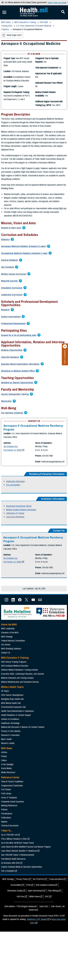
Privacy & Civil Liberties (11, 746)
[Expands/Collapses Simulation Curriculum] (12, 288)
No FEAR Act (38, 894)
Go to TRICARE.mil (9, 850)
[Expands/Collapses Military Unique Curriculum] (14, 274)
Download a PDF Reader (37, 934)
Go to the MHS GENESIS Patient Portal (17, 858)
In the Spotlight (7, 779)
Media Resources (8, 787)
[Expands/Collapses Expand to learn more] (12, 228)
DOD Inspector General (45, 900)
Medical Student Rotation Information (21, 524)
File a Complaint (7, 886)
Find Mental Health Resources (13, 874)
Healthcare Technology (10, 738)
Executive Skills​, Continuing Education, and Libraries (22, 689)
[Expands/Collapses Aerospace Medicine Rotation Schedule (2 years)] (24, 246)
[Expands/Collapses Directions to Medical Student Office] (18, 371)
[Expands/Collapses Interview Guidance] (10, 357)
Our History (5, 659)
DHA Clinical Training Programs (14, 677)
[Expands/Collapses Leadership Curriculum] (12, 295)
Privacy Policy (22, 894)
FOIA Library (6, 808)
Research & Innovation (10, 750)
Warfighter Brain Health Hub (12, 714)
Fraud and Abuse (56, 894)
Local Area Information (15, 532)
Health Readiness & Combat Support (16, 730)
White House (34, 911)
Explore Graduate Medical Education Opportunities (21, 882)
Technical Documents (10, 840)
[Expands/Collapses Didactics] (6, 239)
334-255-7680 (15, 468)
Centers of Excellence (10, 734)
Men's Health (6, 754)
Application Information (15, 496)
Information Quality (15, 905)
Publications (6, 832)
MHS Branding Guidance (11, 663)
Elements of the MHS (10, 647)
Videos (4, 775)
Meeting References (9, 820)
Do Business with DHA (10, 878)
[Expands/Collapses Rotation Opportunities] (12, 350)
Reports (4, 836)
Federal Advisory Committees (13, 655)
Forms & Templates (9, 812)
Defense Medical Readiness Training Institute (19, 685)
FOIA (28, 900)
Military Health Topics (12, 702)
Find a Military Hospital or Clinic (14, 854)
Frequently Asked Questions (12, 816)
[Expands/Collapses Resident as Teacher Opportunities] (17, 383)
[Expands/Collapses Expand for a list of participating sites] (19, 335)
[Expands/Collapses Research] (6, 310)
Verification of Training (15, 528)
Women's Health (7, 758)
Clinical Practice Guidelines (12, 796)
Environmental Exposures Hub (13, 722)
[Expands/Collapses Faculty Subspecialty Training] (15, 394)
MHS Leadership (8, 643)
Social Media (6, 783)
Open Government (35, 905)
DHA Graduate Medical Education (14, 681)
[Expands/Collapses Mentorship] (7, 401)
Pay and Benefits (13, 500)
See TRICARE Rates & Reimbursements (17, 870)
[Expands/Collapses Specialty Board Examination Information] (21, 364)
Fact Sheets (6, 804)
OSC (47, 911)
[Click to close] (65, 346)
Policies (4, 824)
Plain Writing (53, 905)
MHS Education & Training (15, 672)
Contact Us (5, 667)
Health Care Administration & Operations (17, 726)
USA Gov (20, 911)
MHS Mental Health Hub (11, 718)
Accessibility (16, 900)
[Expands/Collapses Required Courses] (10, 281)
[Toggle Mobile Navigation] (4, 12)
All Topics (5, 706)
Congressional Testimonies (12, 800)
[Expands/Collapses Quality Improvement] (11, 317)
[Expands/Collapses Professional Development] (14, 324)
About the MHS (9, 639)
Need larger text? (12, 35)
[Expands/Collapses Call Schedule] (8, 267)
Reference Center (10, 792)
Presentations (6, 828)
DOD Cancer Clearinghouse (12, 710)
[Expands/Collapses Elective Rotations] (10, 260)
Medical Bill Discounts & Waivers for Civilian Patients (22, 742)
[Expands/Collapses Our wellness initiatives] (12, 413)
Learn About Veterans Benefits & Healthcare (19, 866)
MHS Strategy (7, 651)
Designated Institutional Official (18, 521)
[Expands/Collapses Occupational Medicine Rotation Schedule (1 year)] (25, 253)
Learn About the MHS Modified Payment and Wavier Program (26, 862)
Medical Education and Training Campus (17, 693)
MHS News (6, 763)
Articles (4, 767)
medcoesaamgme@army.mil (21, 474)
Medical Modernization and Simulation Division (20, 697)
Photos (4, 771)
